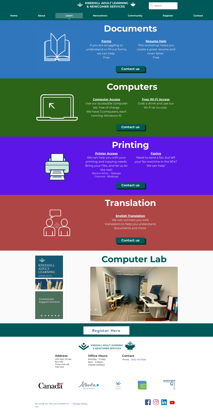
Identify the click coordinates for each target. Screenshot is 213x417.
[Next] (60, 287)
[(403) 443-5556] (138, 359)
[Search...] (162, 5)
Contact (128, 356)
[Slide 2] (45, 315)
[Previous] (39, 287)
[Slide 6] (58, 315)
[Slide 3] (48, 315)
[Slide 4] (52, 315)
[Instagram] (156, 402)
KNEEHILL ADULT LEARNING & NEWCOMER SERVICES (106, 4)
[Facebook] (148, 402)
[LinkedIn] (164, 402)
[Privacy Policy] (81, 403)
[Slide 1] (41, 315)
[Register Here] (106, 330)
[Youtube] (172, 402)
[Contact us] (130, 69)
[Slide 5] (55, 315)
